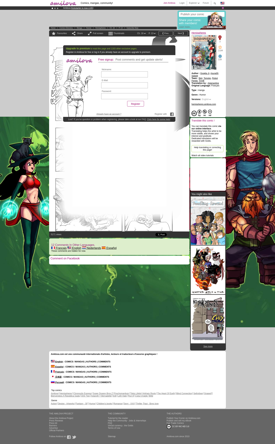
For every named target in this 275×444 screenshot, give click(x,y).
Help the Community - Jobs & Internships (127, 420)
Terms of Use (114, 428)
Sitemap (112, 436)
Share (80, 33)
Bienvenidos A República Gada (65, 396)
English (74, 248)
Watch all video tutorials (203, 155)
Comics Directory (66, 28)
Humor (88, 28)
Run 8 (131, 396)
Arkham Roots (149, 393)
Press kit (53, 423)
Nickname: (107, 69)
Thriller (139, 403)
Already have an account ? (108, 114)
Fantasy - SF (82, 403)
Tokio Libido (135, 393)
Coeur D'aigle (141, 396)
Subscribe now (132, 28)
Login (182, 3)
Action (54, 403)
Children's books (104, 403)
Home (53, 28)
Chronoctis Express (82, 393)
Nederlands (91, 248)
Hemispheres (100, 28)
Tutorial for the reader (118, 418)
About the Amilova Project (61, 418)
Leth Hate (122, 396)
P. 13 (121, 28)
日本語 (56, 377)
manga (79, 28)
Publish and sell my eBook (179, 420)
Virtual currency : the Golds (120, 425)
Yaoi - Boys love (151, 403)
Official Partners (56, 430)
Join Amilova (169, 3)
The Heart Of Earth (166, 393)
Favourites (62, 33)
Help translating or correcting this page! (207, 148)
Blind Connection (184, 393)
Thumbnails (118, 33)
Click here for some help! (158, 119)
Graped (207, 393)
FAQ (110, 423)
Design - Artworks (66, 403)
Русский (57, 382)
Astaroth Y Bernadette (101, 396)
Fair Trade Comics (175, 423)
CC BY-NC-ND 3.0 (178, 426)
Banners (53, 425)
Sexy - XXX (129, 403)
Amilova (54, 393)
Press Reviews (56, 420)
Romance (117, 403)
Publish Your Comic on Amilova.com (183, 418)
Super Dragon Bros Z (103, 393)
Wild (151, 396)
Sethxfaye (198, 393)
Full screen (98, 33)
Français (59, 248)
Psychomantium (121, 393)
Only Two (85, 396)
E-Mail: (105, 80)
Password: (107, 91)
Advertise (53, 428)
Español (109, 248)
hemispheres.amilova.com (204, 104)
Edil (114, 396)
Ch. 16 (112, 28)
